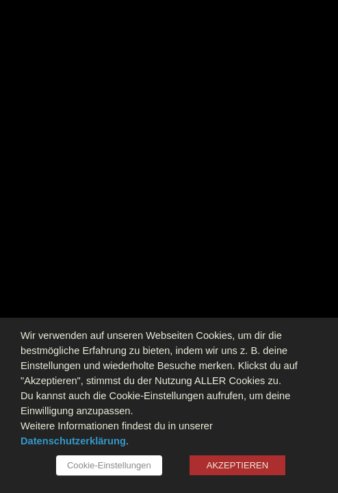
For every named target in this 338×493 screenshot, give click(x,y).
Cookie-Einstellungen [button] (109, 465)
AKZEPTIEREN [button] (237, 465)
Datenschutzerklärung (73, 440)
